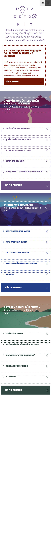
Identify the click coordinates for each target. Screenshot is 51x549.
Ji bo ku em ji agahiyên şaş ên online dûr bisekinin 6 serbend (23, 53)
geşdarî (40, 40)
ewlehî (29, 40)
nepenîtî (19, 40)
